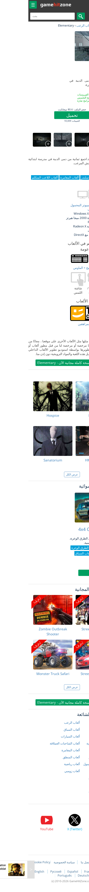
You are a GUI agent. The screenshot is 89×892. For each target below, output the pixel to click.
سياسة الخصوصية (36, 862)
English (12, 872)
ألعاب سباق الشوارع (73, 778)
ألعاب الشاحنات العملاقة (37, 743)
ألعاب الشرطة (77, 750)
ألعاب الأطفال (77, 729)
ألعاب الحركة (78, 736)
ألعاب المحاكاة (77, 771)
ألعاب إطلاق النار (75, 722)
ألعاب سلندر (78, 785)
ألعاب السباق (44, 729)
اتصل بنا (58, 862)
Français (63, 872)
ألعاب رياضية (44, 764)
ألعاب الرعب (57, 25)
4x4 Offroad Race (69, 529)
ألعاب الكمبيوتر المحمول (71, 764)
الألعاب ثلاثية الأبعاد (74, 799)
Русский (29, 872)
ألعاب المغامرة (43, 750)
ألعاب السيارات (42, 736)
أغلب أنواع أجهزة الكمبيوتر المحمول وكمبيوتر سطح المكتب (65, 207)
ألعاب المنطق (43, 757)
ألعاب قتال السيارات (73, 792)
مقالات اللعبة (76, 862)
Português (37, 875)
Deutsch (56, 875)
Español (45, 872)
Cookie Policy (14, 862)
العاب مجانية (75, 25)
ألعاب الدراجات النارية (72, 743)
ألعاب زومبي (44, 771)
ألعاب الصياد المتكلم (73, 757)
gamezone (28, 4)
